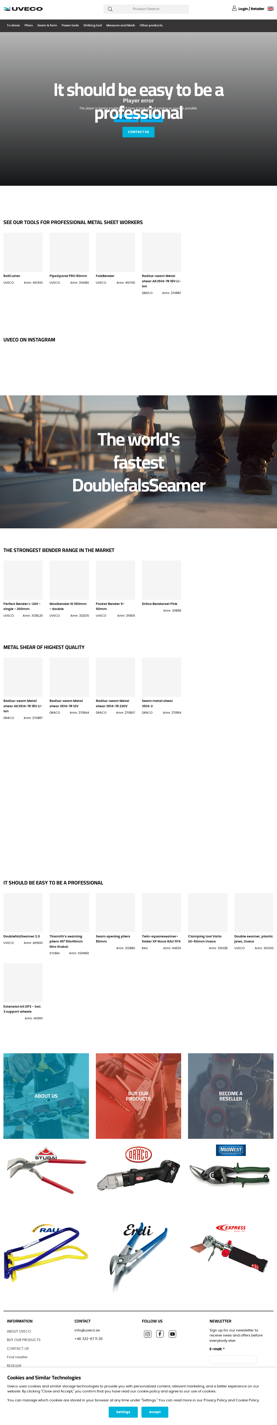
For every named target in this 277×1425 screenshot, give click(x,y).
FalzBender (105, 276)
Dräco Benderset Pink (159, 604)
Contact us (138, 132)
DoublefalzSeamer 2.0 (21, 936)
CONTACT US (18, 1348)
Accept (155, 1412)
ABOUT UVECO (19, 1331)
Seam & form (47, 25)
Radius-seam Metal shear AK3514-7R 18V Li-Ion (161, 281)
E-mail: (217, 1349)
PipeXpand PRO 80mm (68, 276)
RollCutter (11, 276)
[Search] (146, 9)
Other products (151, 25)
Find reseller (17, 1357)
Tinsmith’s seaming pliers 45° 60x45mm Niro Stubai (66, 941)
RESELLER (14, 1366)
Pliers (29, 25)
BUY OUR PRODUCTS (24, 1340)
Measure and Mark (120, 25)
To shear (13, 25)
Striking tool (92, 25)
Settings (123, 1412)
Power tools (70, 25)
